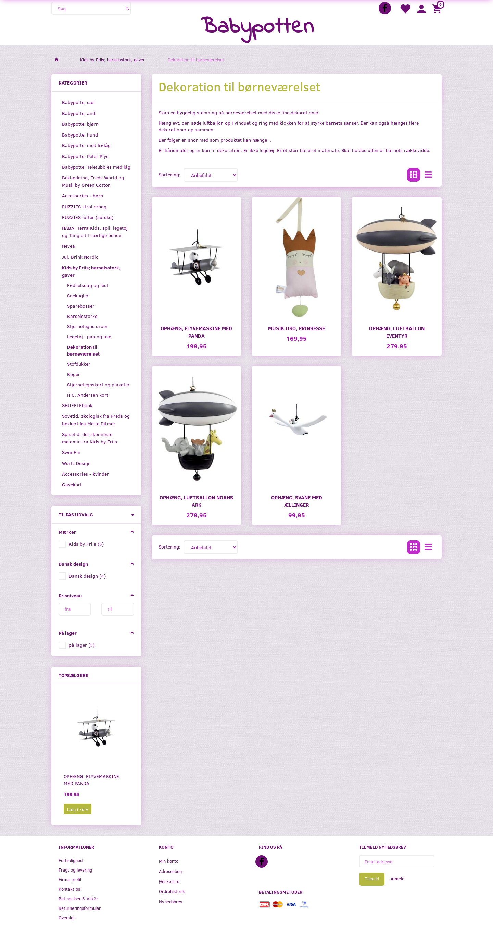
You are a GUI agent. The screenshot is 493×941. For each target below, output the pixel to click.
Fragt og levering (75, 870)
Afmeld (397, 879)
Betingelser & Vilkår (78, 898)
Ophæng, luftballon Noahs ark (196, 500)
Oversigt (67, 917)
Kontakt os (69, 889)
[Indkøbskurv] (438, 8)
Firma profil (70, 879)
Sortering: (169, 174)
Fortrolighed (71, 860)
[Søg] (127, 8)
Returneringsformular (80, 908)
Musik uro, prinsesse (296, 328)
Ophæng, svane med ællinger (296, 500)
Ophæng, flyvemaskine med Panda (91, 779)
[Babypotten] (257, 27)
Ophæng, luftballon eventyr (397, 331)
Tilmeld (372, 879)
